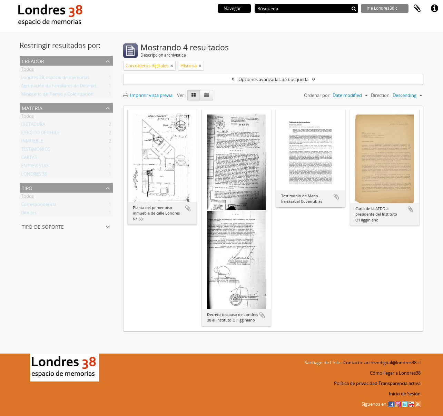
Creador (33, 60)
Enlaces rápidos (434, 8)
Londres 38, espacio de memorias (55, 79)
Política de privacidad (355, 383)
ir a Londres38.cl (382, 8)
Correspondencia (38, 205)
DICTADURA (33, 125)
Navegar (232, 8)
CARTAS (29, 159)
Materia (32, 107)
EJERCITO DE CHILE (40, 134)
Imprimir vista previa (148, 95)
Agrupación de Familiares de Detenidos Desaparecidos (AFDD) (84, 87)
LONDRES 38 (34, 175)
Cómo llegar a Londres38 (395, 373)
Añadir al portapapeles (188, 208)
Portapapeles (417, 8)
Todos (27, 70)
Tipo (27, 187)
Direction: (381, 95)
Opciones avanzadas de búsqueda (273, 79)
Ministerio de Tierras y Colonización (57, 95)
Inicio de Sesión (405, 393)
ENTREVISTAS (35, 167)
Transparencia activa (399, 383)
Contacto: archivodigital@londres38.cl (382, 362)
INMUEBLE (32, 142)
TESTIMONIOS (35, 150)
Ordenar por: (317, 95)
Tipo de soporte (43, 226)
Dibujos (29, 214)
